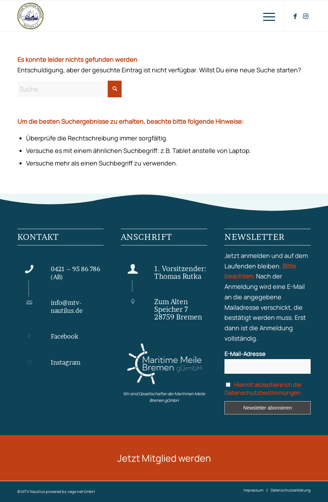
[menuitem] (265, 16)
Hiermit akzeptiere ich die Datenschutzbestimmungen (262, 389)
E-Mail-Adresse (244, 354)
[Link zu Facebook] (295, 16)
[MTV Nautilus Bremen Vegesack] (51, 16)
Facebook (65, 336)
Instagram (66, 362)
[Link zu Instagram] (305, 16)
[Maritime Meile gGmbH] (164, 364)
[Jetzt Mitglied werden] (164, 458)
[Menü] (265, 16)
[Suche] (69, 89)
